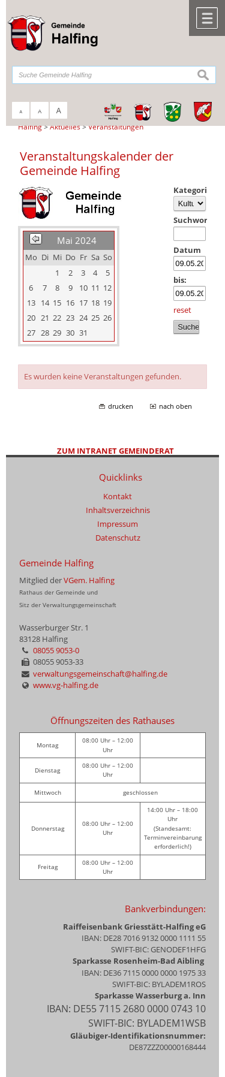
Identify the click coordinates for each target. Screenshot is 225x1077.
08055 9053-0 (56, 650)
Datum (187, 250)
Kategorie (190, 190)
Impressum (117, 523)
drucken (120, 406)
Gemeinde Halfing (56, 563)
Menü (207, 18)
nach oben (175, 406)
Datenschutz (117, 537)
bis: (180, 279)
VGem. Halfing (89, 580)
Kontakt (117, 496)
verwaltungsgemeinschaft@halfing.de (100, 673)
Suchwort (190, 220)
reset (182, 309)
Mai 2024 (77, 240)
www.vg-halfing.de (65, 685)
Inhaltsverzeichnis (118, 510)
